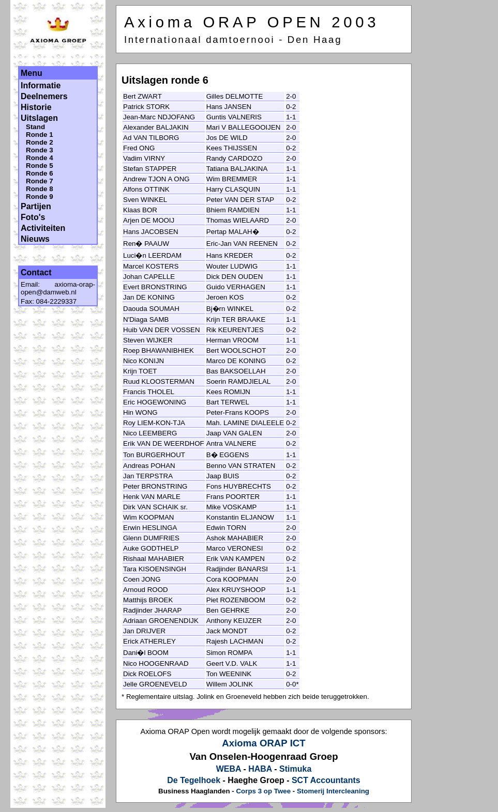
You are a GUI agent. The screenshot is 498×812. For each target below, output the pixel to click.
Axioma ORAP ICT (263, 743)
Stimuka (295, 768)
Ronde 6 (39, 173)
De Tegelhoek (193, 780)
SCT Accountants (326, 780)
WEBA (228, 768)
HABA (260, 768)
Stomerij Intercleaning (333, 791)
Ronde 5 (39, 165)
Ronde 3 (39, 150)
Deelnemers (44, 96)
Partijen (36, 206)
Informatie (41, 85)
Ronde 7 (39, 181)
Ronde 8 (39, 189)
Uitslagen (39, 118)
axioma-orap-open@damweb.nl (58, 288)
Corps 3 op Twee (263, 791)
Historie (36, 107)
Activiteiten (43, 228)
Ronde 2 (39, 142)
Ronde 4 (39, 158)
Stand (35, 127)
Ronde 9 (39, 196)
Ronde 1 (39, 134)
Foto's (33, 217)
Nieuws (35, 239)
